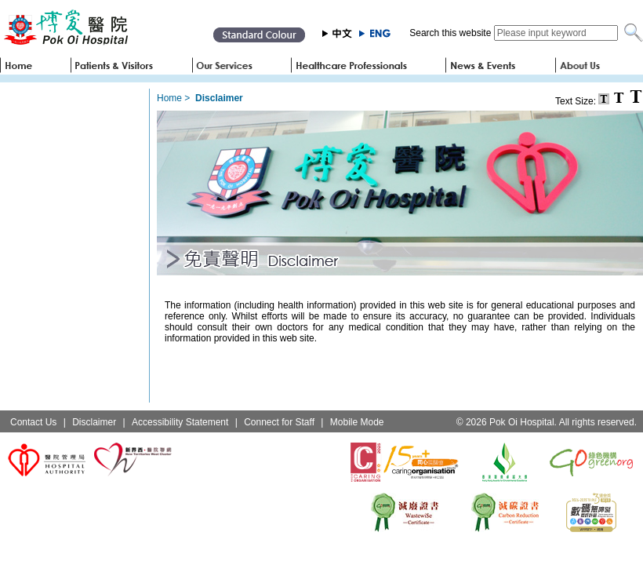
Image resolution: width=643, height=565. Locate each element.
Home (169, 98)
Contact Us (33, 422)
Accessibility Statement (180, 422)
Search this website (450, 32)
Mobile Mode (357, 422)
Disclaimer (94, 422)
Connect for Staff (279, 422)
